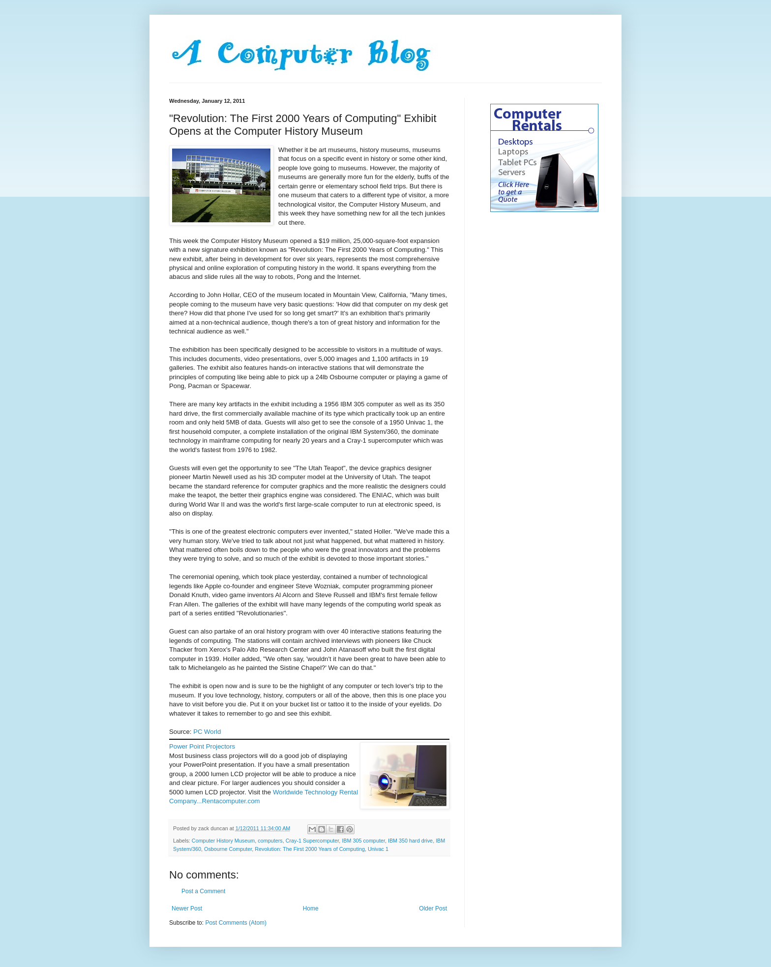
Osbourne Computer (228, 849)
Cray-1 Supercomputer (312, 841)
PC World (207, 731)
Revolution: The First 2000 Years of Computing (310, 849)
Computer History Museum (223, 841)
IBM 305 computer (363, 841)
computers (270, 841)
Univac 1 (378, 849)
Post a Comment (203, 891)
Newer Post (187, 908)
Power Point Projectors (202, 746)
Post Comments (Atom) (236, 922)
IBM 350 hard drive (410, 841)
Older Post (433, 908)
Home (311, 908)
